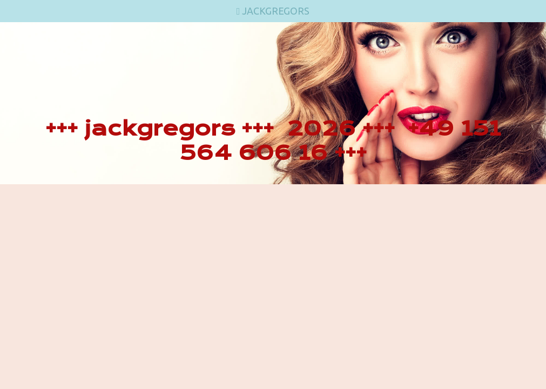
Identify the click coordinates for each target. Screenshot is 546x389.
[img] (273, 103)
